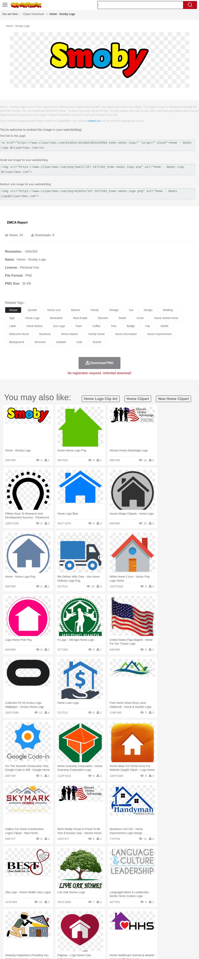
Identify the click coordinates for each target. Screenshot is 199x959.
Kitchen (127, 940)
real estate (80, 318)
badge (131, 326)
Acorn (20, 916)
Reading (66, 934)
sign (12, 318)
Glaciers (96, 916)
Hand (184, 928)
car (131, 310)
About (120, 950)
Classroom (53, 934)
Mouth (157, 928)
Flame (85, 916)
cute (79, 342)
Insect (144, 922)
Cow (70, 922)
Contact (160, 950)
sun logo (59, 326)
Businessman (69, 928)
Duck (85, 922)
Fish (114, 922)
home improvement (159, 334)
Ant (19, 922)
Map (113, 934)
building (168, 310)
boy (140, 928)
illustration (56, 318)
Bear (25, 922)
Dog (77, 922)
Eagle (94, 922)
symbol (32, 310)
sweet (122, 318)
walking (107, 928)
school (97, 342)
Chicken (60, 922)
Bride (36, 928)
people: (9, 928)
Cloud (177, 916)
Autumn (30, 916)
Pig (180, 922)
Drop (186, 916)
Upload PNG (187, 950)
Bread (164, 940)
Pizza (146, 940)
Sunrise (138, 916)
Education (88, 934)
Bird (33, 922)
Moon (128, 916)
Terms (131, 950)
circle (140, 318)
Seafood (102, 940)
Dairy (30, 940)
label (12, 326)
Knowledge (124, 934)
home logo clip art (100, 399)
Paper (157, 934)
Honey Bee (132, 922)
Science (147, 934)
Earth (70, 916)
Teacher (32, 934)
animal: (9, 922)
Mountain (149, 916)
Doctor (82, 928)
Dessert (40, 940)
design (148, 310)
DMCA (172, 950)
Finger (174, 928)
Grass (106, 916)
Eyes (98, 928)
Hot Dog (186, 940)
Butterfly (42, 922)
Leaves (40, 916)
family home (96, 334)
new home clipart (173, 399)
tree (113, 326)
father (147, 928)
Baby (28, 928)
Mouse (172, 922)
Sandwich (89, 940)
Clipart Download (33, 14)
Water (160, 916)
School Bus (102, 934)
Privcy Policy (145, 950)
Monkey (162, 922)
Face (166, 928)
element (103, 318)
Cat (52, 922)
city (147, 326)
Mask (20, 928)
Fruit (71, 940)
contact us (93, 120)
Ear (91, 928)
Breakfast (20, 940)
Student (21, 934)
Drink (49, 940)
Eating (155, 940)
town (78, 326)
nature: (9, 916)
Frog (121, 922)
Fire (77, 916)
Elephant (104, 922)
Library (136, 934)
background (16, 342)
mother (55, 928)
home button (34, 326)
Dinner (136, 940)
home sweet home (166, 318)
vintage (113, 310)
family (95, 310)
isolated (61, 342)
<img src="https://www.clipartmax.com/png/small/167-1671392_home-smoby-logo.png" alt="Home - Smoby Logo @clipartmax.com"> (97, 169)
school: (9, 934)
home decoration (126, 334)
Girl (133, 928)
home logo (32, 318)
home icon (54, 310)
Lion (153, 922)
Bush (169, 916)
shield (164, 326)
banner (75, 310)
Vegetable (114, 940)
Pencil (76, 934)
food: (8, 940)
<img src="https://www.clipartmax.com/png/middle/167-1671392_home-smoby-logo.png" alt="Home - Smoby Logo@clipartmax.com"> (97, 193)
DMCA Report (17, 222)
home (118, 928)
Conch (60, 916)
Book (42, 934)
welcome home (19, 334)
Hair (126, 928)
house (13, 310)
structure (40, 342)
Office (167, 934)
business (45, 334)
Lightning (117, 916)
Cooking (174, 940)
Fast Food (60, 940)
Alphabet (177, 934)
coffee (96, 326)
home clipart (138, 399)
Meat (79, 940)
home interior (69, 334)
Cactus (50, 916)
